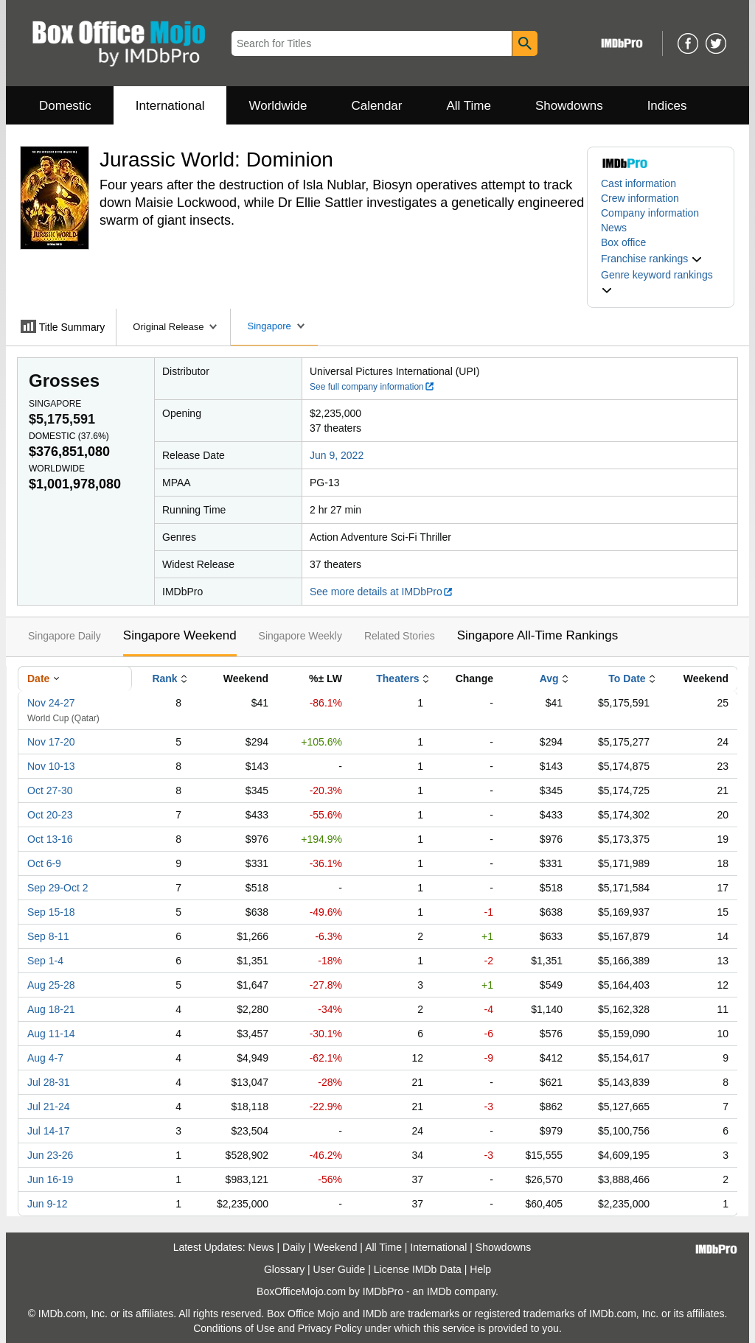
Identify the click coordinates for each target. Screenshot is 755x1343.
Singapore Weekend (180, 635)
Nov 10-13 (51, 766)
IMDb (439, 1291)
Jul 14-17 (48, 1131)
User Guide (339, 1269)
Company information (650, 213)
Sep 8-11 (48, 936)
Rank (164, 678)
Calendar (377, 106)
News (614, 228)
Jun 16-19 (50, 1179)
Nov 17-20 (51, 742)
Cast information (638, 183)
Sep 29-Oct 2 (57, 888)
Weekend (336, 1247)
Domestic (65, 106)
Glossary (284, 1269)
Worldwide (277, 106)
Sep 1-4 (45, 961)
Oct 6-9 (44, 863)
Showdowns (569, 106)
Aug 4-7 (45, 1058)
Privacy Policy (330, 1328)
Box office (623, 242)
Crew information (640, 198)
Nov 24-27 (51, 703)
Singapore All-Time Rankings (538, 635)
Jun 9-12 (47, 1204)
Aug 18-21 (51, 1009)
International (170, 106)
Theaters (397, 678)
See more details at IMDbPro (381, 591)
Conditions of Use (234, 1328)
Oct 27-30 (49, 790)
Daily (293, 1247)
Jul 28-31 (48, 1082)
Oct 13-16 (49, 839)
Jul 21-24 (48, 1106)
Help (480, 1269)
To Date (626, 678)
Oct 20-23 (49, 815)
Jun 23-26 (50, 1155)
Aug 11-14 (51, 1033)
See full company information (372, 387)
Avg (549, 678)
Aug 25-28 (51, 985)
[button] (652, 258)
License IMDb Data (418, 1269)
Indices (667, 106)
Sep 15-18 (51, 912)
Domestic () (69, 436)
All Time (469, 106)
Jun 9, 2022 (336, 455)
